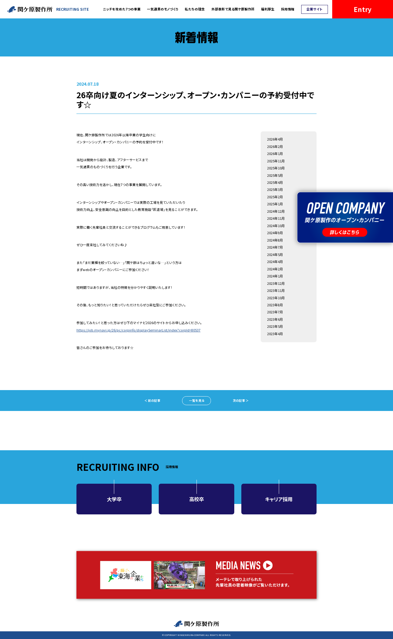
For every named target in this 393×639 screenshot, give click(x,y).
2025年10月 (276, 168)
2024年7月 (275, 247)
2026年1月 (275, 153)
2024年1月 (275, 276)
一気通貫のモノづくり (162, 9)
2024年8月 (275, 240)
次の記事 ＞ (241, 400)
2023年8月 (275, 305)
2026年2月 (275, 146)
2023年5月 (275, 326)
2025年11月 (276, 161)
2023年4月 (275, 333)
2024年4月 (275, 261)
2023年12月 (276, 283)
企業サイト (314, 9)
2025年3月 (275, 189)
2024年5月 (275, 254)
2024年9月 (275, 232)
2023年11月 (276, 290)
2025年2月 (275, 197)
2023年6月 (275, 319)
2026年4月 (275, 139)
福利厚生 (267, 9)
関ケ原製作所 (196, 624)
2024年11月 (276, 218)
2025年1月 (275, 204)
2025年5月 (275, 175)
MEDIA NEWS (196, 575)
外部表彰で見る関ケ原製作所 (233, 9)
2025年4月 (275, 182)
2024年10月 (276, 225)
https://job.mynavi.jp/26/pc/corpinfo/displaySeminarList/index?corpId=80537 (138, 330)
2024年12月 (276, 211)
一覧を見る (196, 400)
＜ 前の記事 (152, 400)
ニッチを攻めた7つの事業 (122, 9)
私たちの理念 (195, 9)
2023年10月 (276, 298)
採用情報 (287, 9)
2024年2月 (275, 269)
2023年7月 (275, 312)
